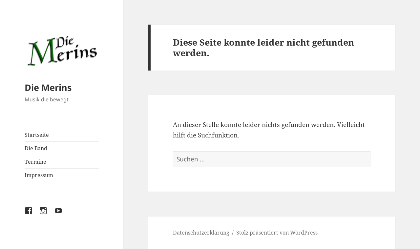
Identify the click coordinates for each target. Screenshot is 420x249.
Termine (35, 161)
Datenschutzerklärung (201, 232)
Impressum (39, 175)
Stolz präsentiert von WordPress (277, 232)
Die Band (36, 148)
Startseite (37, 134)
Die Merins (48, 87)
